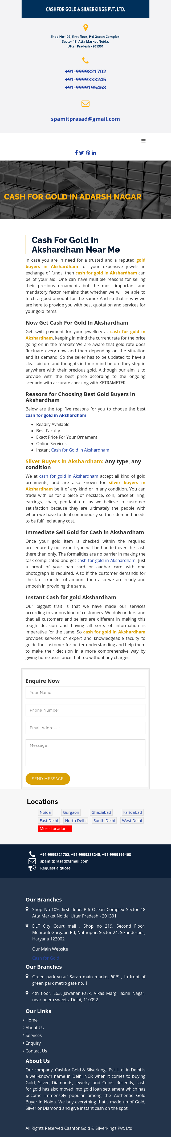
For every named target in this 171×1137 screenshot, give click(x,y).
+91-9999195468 (85, 87)
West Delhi (132, 820)
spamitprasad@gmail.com (85, 118)
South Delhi (104, 820)
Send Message (48, 779)
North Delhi (76, 820)
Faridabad (132, 812)
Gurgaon (71, 812)
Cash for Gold (45, 958)
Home (32, 1020)
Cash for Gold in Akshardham (80, 450)
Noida (45, 812)
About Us (35, 1028)
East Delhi (49, 820)
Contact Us (36, 1051)
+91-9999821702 (85, 71)
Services (34, 1035)
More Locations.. (55, 828)
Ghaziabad (101, 812)
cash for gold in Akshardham (56, 415)
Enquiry (33, 1043)
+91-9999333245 (85, 79)
